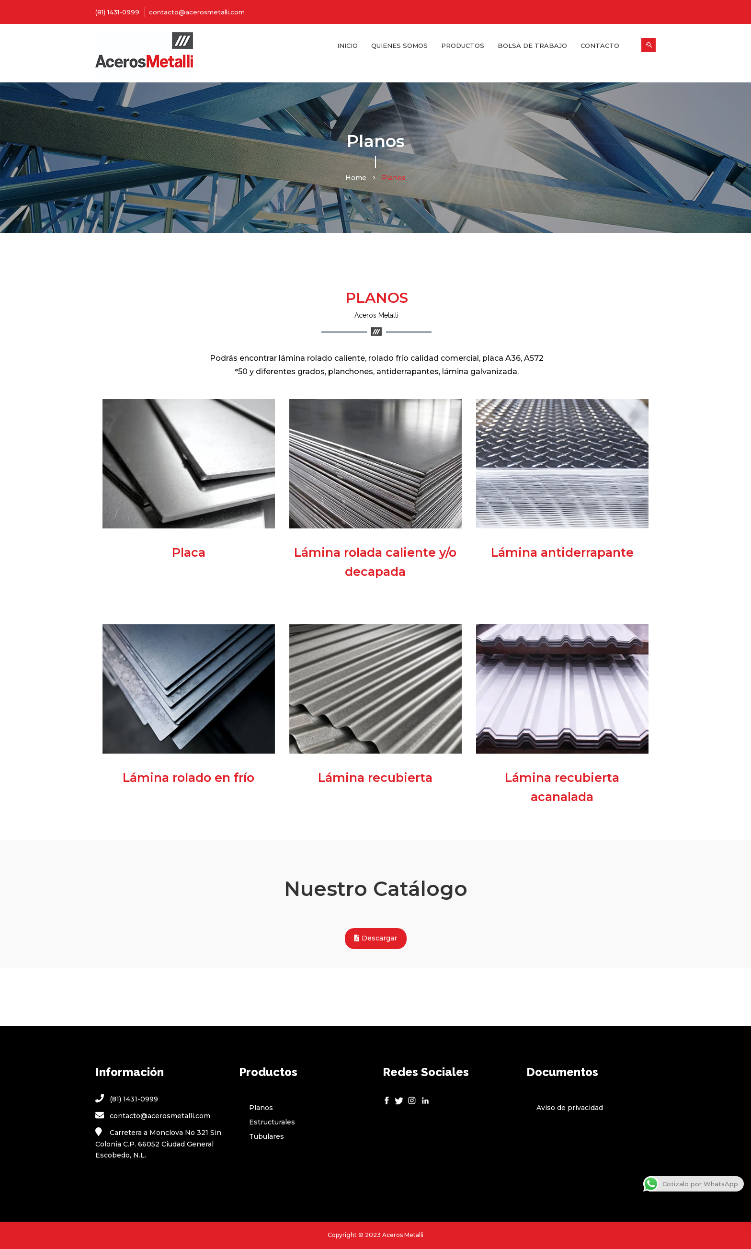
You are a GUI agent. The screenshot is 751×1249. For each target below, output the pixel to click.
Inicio (347, 45)
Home (355, 177)
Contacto (599, 45)
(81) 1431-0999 (117, 12)
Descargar (375, 938)
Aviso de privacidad (569, 1107)
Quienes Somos (399, 45)
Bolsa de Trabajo (532, 45)
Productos (462, 45)
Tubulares (266, 1136)
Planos (261, 1107)
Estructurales (272, 1122)
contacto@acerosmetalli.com (197, 12)
